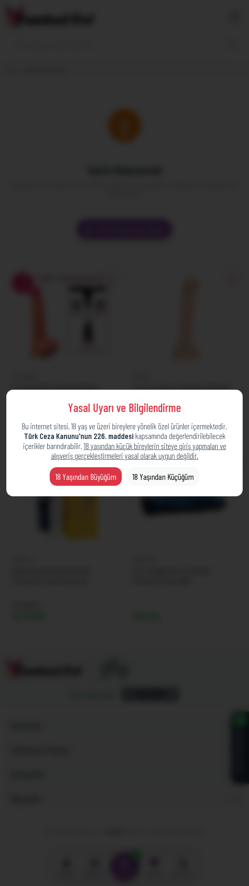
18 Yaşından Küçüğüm (163, 476)
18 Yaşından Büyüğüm (85, 476)
